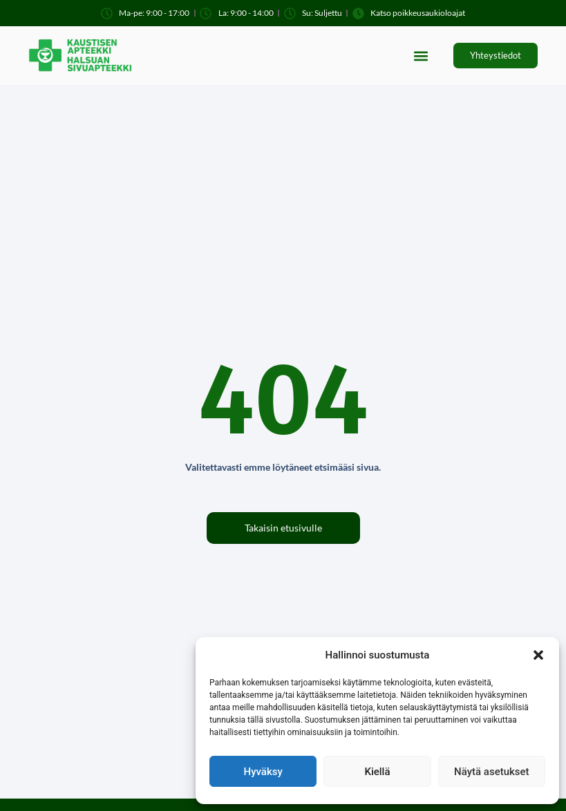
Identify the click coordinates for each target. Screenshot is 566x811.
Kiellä (377, 771)
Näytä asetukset (491, 771)
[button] (538, 655)
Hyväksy (263, 771)
